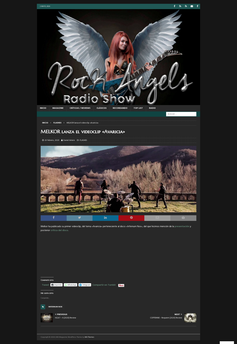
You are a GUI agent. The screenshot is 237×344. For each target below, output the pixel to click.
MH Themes (89, 337)
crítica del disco (59, 230)
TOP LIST (138, 108)
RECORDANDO (120, 108)
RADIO (152, 108)
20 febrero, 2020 (52, 140)
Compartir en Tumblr (104, 284)
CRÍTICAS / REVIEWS (80, 108)
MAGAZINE (57, 108)
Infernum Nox (55, 306)
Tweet (45, 284)
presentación (182, 226)
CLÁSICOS (102, 108)
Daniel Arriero (69, 140)
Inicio (43, 108)
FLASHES (83, 140)
